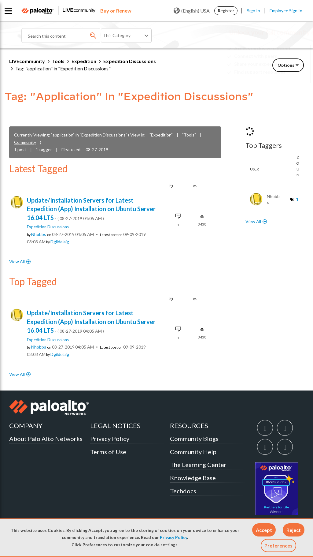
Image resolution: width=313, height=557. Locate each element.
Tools (58, 61)
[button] (264, 529)
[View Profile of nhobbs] (38, 234)
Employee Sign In (286, 10)
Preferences (278, 545)
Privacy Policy (173, 537)
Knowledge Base (193, 477)
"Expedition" (161, 134)
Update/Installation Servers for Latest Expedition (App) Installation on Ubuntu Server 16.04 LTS (91, 208)
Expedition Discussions (129, 61)
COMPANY (25, 425)
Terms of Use (108, 451)
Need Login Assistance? (276, 77)
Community (25, 142)
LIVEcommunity (27, 61)
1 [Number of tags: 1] (297, 199)
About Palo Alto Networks (46, 438)
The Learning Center (198, 464)
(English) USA (192, 11)
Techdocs (183, 491)
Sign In (253, 10)
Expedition (84, 61)
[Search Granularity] (126, 35)
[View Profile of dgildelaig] (59, 241)
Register (226, 10)
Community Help (193, 451)
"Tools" (189, 134)
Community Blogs (194, 438)
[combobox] (60, 35)
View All (17, 261)
